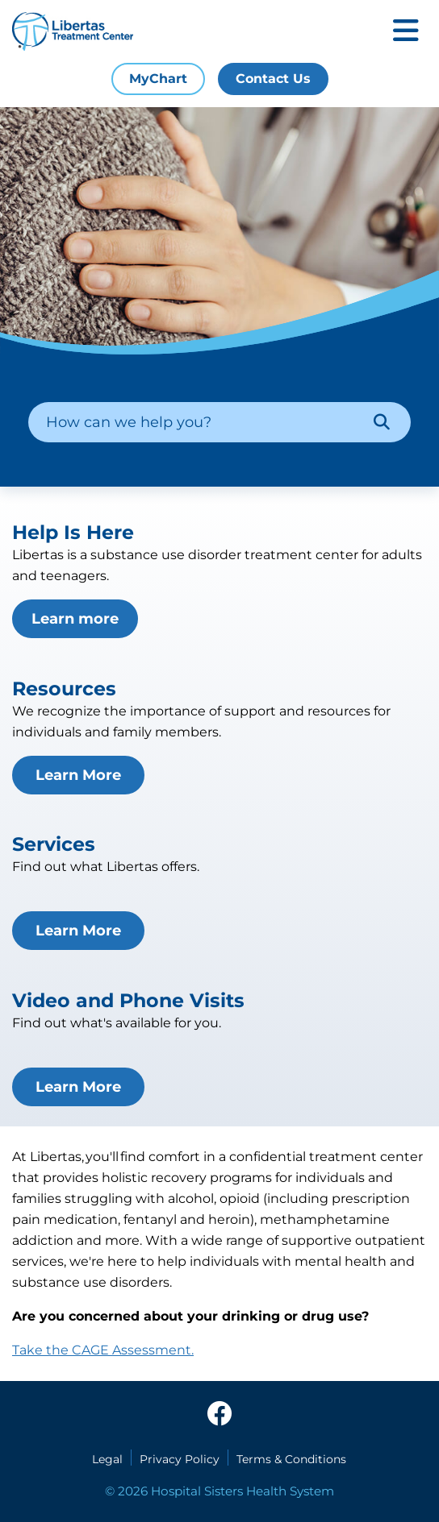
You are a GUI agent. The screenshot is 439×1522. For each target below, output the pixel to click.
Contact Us (273, 78)
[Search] (382, 422)
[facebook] (219, 1415)
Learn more (75, 619)
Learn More (78, 775)
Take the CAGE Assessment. (103, 1350)
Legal (107, 1459)
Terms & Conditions (291, 1459)
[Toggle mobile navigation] (406, 32)
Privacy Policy (180, 1459)
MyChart (158, 78)
